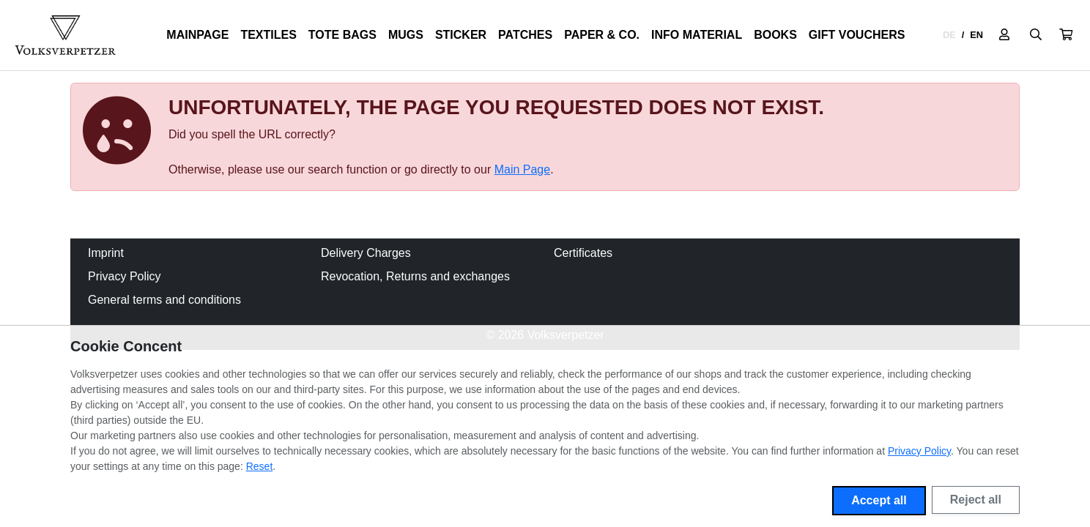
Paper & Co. (601, 35)
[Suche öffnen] (1035, 35)
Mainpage (197, 35)
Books (775, 35)
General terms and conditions (164, 300)
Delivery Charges (366, 253)
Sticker (460, 35)
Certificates (583, 253)
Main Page (522, 169)
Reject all (975, 499)
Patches (525, 35)
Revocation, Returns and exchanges (415, 276)
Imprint (106, 253)
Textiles (268, 35)
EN (976, 34)
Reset (259, 466)
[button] (1065, 35)
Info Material (696, 35)
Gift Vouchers (857, 35)
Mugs (405, 35)
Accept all (879, 500)
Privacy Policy (124, 276)
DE (949, 34)
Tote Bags (342, 35)
